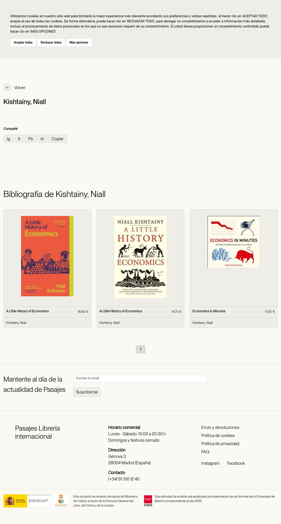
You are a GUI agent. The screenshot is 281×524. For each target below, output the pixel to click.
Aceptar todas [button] (23, 42)
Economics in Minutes (209, 311)
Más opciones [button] (78, 42)
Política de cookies (218, 435)
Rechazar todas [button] (51, 42)
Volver (14, 88)
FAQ (205, 451)
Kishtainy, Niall (16, 323)
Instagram (210, 463)
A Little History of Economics (27, 311)
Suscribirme (87, 392)
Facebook (236, 463)
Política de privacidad (220, 443)
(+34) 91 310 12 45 (123, 479)
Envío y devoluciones (220, 427)
